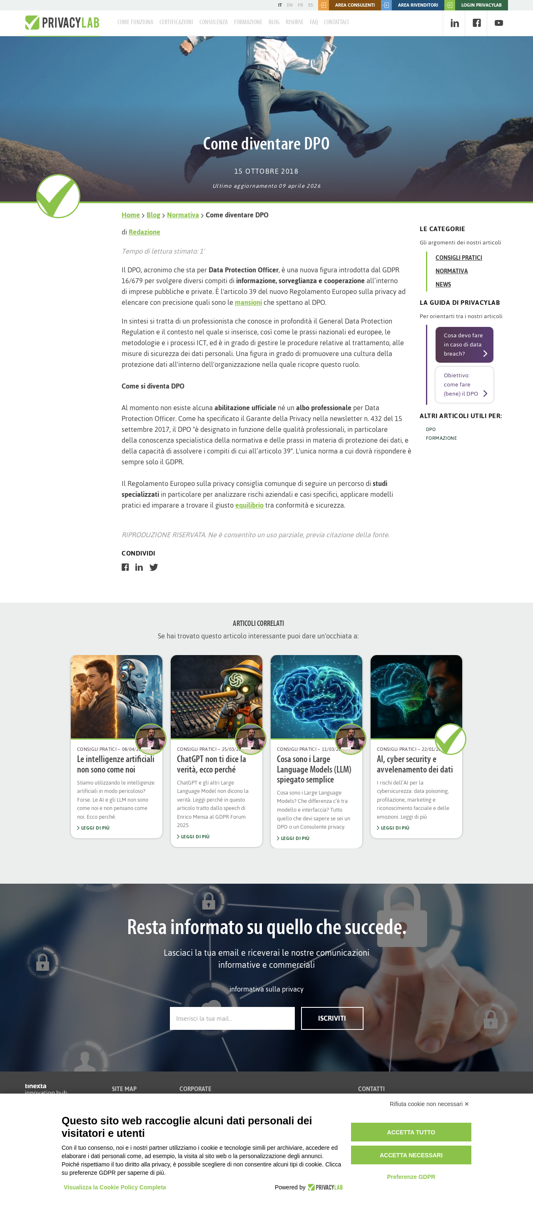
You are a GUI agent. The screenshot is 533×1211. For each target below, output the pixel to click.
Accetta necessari (411, 1155)
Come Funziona (135, 22)
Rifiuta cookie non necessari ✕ (429, 1104)
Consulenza (213, 22)
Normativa (183, 215)
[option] (116, 746)
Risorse (295, 22)
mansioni (248, 302)
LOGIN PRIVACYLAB (473, 5)
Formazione (248, 22)
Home (131, 215)
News (443, 284)
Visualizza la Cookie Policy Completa (115, 1187)
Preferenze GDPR (411, 1177)
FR (300, 5)
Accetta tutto (411, 1132)
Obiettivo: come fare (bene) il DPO (461, 384)
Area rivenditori (409, 5)
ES (310, 5)
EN (290, 5)
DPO (431, 429)
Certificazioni (176, 22)
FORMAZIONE (441, 438)
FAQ (314, 22)
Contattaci (336, 22)
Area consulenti (346, 5)
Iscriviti (332, 1018)
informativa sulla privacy (266, 989)
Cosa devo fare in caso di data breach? (463, 344)
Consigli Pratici (459, 258)
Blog (274, 22)
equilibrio (249, 505)
